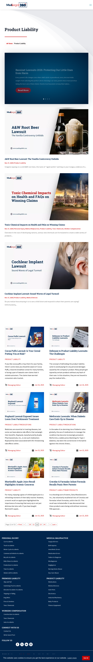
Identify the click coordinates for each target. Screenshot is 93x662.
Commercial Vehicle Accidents (14, 553)
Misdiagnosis (52, 561)
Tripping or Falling (9, 594)
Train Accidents (9, 569)
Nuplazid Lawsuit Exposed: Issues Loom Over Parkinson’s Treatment (22, 418)
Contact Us (7, 631)
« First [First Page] (19, 524)
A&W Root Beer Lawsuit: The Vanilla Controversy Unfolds (32, 159)
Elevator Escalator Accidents (13, 590)
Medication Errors (54, 553)
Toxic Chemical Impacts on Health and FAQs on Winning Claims (35, 224)
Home (9, 43)
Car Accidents (8, 542)
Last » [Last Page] (54, 524)
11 (33, 524)
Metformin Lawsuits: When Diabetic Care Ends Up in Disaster (67, 418)
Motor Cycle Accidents (11, 549)
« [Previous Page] (24, 524)
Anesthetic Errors (54, 549)
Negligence (52, 565)
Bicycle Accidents (9, 557)
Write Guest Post (9, 635)
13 (41, 524)
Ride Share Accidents (11, 561)
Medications (25, 424)
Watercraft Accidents (11, 573)
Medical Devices (32, 298)
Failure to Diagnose (54, 557)
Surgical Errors (53, 542)
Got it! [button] (86, 658)
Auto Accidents (9, 622)
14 (44, 524)
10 (30, 524)
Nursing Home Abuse (55, 569)
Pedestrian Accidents (11, 565)
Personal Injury (19, 229)
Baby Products (71, 490)
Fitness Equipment (54, 605)
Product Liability (20, 163)
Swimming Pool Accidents (12, 586)
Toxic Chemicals (58, 229)
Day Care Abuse (53, 573)
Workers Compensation (72, 229)
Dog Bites (7, 598)
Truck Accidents (9, 545)
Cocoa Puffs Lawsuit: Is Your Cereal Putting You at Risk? (22, 352)
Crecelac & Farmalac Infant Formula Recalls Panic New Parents (67, 483)
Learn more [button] (72, 658)
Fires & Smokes (9, 601)
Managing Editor (14, 385)
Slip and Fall (7, 582)
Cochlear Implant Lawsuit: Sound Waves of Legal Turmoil (32, 293)
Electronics (52, 594)
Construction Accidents (11, 614)
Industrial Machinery (55, 598)
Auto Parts (51, 590)
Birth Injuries (52, 545)
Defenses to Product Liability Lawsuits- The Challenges (68, 352)
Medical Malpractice (32, 229)
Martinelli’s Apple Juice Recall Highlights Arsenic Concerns (20, 483)
